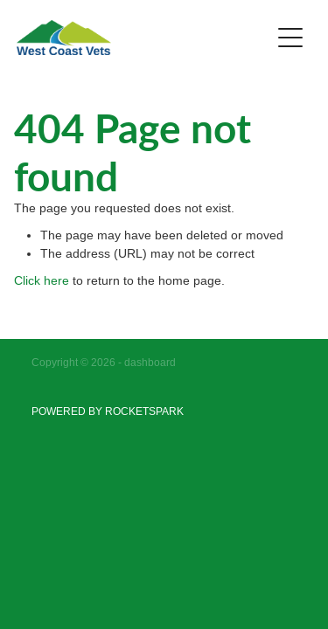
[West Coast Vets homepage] (143, 37)
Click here (41, 280)
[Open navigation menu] (290, 38)
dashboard (150, 362)
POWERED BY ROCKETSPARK (107, 411)
